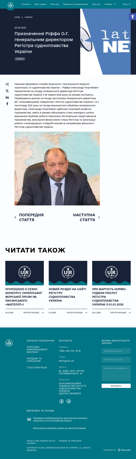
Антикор (31, 443)
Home (17, 17)
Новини (108, 4)
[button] (132, 16)
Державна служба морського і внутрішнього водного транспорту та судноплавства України (60, 419)
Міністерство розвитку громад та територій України (59, 428)
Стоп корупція (37, 367)
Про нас (96, 4)
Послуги (26, 4)
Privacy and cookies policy (41, 441)
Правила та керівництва (75, 4)
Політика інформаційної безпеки (37, 349)
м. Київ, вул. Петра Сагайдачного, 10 (71, 372)
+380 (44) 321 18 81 (70, 351)
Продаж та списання (34, 359)
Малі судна (40, 4)
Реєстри (54, 4)
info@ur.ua (66, 361)
